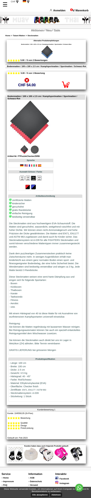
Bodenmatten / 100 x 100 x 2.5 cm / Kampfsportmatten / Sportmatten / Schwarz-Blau (46, 44)
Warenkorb (79, 10)
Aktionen (37, 30)
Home (7, 36)
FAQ (5, 485)
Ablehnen (56, 495)
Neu (49, 30)
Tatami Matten (19, 36)
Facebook (62, 479)
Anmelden (57, 10)
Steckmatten (32, 36)
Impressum (8, 481)
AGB (32, 478)
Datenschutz (36, 481)
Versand (34, 485)
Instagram (62, 483)
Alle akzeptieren (40, 495)
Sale (57, 30)
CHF (13, 1)
